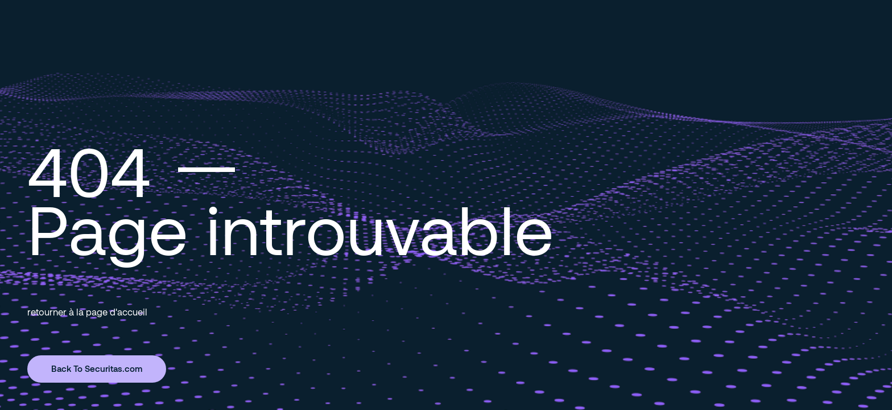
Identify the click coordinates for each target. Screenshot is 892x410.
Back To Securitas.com (96, 368)
